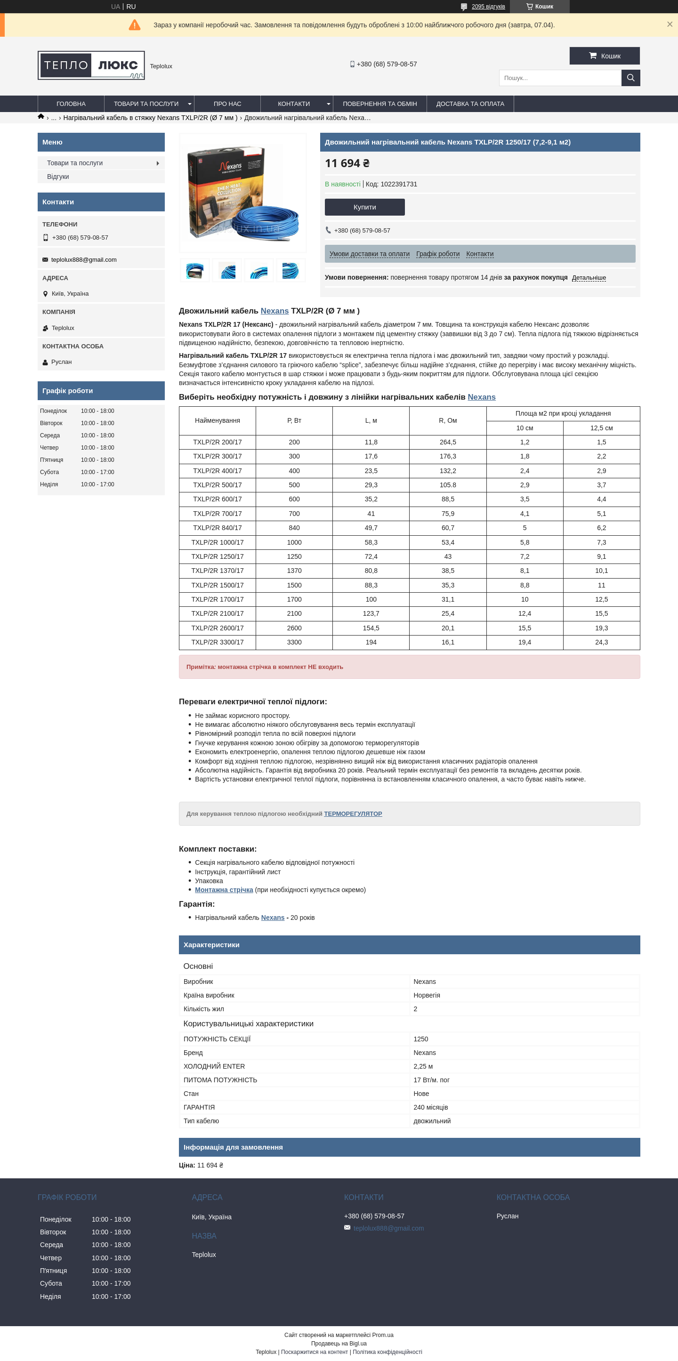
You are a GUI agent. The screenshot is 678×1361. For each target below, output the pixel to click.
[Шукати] (631, 78)
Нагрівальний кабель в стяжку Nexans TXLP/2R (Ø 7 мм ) (151, 117)
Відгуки (58, 176)
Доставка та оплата (470, 103)
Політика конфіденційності (387, 1352)
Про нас (228, 103)
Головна (71, 103)
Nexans (275, 310)
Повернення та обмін (380, 103)
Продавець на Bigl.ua (339, 1343)
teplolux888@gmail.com (84, 259)
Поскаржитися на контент (314, 1352)
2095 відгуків (488, 6)
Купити (365, 207)
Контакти (294, 103)
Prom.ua (383, 1335)
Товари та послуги (146, 103)
